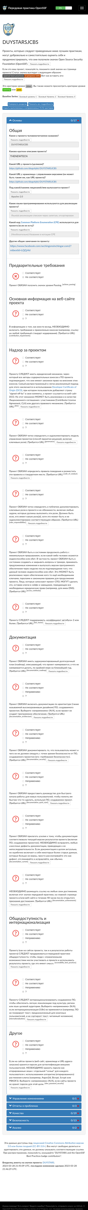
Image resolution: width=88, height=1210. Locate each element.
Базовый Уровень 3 (66, 96)
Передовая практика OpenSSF (27, 8)
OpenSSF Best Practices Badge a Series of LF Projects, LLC (27, 1209)
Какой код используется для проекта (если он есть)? (44, 224)
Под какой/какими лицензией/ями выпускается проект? (39, 187)
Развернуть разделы (17, 104)
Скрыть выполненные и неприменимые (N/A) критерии (28, 108)
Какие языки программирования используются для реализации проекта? (43, 205)
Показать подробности (39, 64)
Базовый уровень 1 (28, 96)
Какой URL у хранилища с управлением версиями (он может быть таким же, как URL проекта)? (41, 176)
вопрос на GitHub (74, 1206)
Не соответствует (23, 277)
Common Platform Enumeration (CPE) (40, 222)
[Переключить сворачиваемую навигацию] (82, 8)
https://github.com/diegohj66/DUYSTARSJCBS (32, 168)
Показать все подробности (41, 104)
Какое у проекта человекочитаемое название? (34, 135)
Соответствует (23, 273)
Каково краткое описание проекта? (28, 151)
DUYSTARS (48, 1162)
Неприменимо (23, 692)
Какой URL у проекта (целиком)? (26, 164)
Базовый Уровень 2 (47, 96)
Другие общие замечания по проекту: (29, 241)
